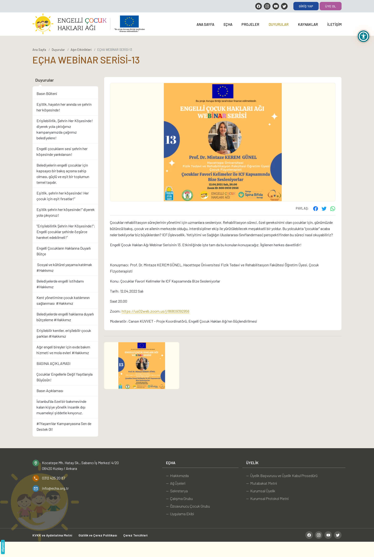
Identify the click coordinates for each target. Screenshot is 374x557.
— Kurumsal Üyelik (260, 491)
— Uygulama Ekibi (180, 513)
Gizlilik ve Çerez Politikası (97, 535)
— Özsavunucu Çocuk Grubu (188, 506)
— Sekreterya (177, 491)
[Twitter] (284, 6)
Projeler (250, 24)
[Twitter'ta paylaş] (324, 208)
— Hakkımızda (177, 475)
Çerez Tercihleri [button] (135, 535)
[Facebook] (258, 6)
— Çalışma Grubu (179, 498)
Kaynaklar (308, 24)
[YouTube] (275, 6)
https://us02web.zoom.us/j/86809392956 (155, 311)
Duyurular (279, 24)
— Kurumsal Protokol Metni (267, 498)
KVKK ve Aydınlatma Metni (52, 535)
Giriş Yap (306, 6)
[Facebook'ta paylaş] (315, 208)
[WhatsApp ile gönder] (333, 208)
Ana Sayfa (205, 24)
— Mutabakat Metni (261, 483)
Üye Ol (330, 6)
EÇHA (227, 24)
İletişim (334, 24)
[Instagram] (267, 6)
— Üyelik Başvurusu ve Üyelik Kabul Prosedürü (281, 475)
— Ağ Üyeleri (175, 483)
